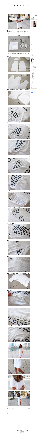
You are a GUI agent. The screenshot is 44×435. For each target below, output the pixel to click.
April (32, 78)
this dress (10, 56)
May (32, 77)
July (32, 75)
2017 (32, 62)
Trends (32, 54)
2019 (32, 60)
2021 (32, 58)
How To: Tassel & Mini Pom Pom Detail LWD (15, 13)
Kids (31, 49)
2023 (32, 56)
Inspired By (32, 48)
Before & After (32, 44)
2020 (32, 59)
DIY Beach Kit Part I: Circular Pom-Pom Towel (34, 72)
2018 (32, 61)
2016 (32, 63)
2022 (32, 57)
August (33, 74)
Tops (31, 53)
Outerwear (32, 50)
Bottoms (32, 45)
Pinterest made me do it (10, 29)
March (33, 79)
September (33, 73)
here (25, 33)
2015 (32, 82)
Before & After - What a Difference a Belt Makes (34, 69)
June (32, 76)
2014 (32, 83)
